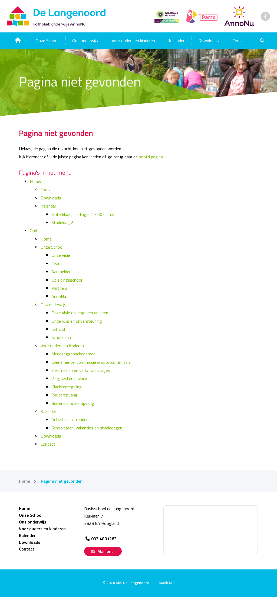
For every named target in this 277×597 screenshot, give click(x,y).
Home (46, 239)
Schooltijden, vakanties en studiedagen (86, 428)
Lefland (58, 329)
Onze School (47, 40)
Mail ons (102, 551)
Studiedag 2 (62, 222)
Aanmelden (61, 271)
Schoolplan (61, 337)
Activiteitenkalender (69, 419)
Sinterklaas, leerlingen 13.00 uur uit (83, 214)
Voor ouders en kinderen (133, 40)
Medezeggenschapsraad (73, 354)
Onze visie (60, 255)
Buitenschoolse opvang (72, 403)
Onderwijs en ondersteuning (76, 321)
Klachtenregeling (66, 386)
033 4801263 (100, 538)
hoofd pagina (151, 157)
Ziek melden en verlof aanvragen (80, 370)
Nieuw (35, 181)
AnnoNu (58, 296)
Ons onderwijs (85, 40)
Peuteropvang (64, 395)
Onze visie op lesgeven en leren (79, 312)
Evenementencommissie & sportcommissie (91, 362)
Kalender (176, 40)
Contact (240, 40)
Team (56, 263)
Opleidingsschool (66, 280)
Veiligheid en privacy (69, 378)
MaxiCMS (166, 582)
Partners (59, 288)
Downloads (208, 40)
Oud (33, 230)
